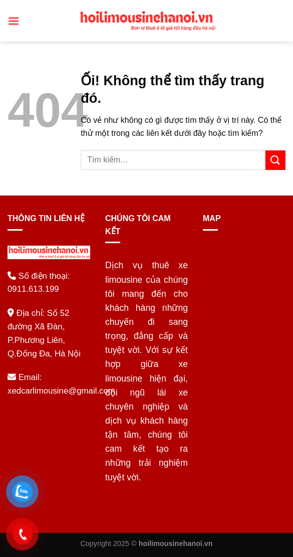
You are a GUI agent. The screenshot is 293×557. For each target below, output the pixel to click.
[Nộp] (275, 160)
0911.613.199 (33, 289)
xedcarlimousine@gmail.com (61, 391)
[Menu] (14, 21)
